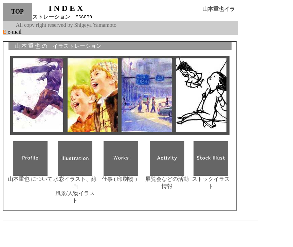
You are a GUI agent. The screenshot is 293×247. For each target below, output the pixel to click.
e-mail (15, 32)
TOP (17, 11)
